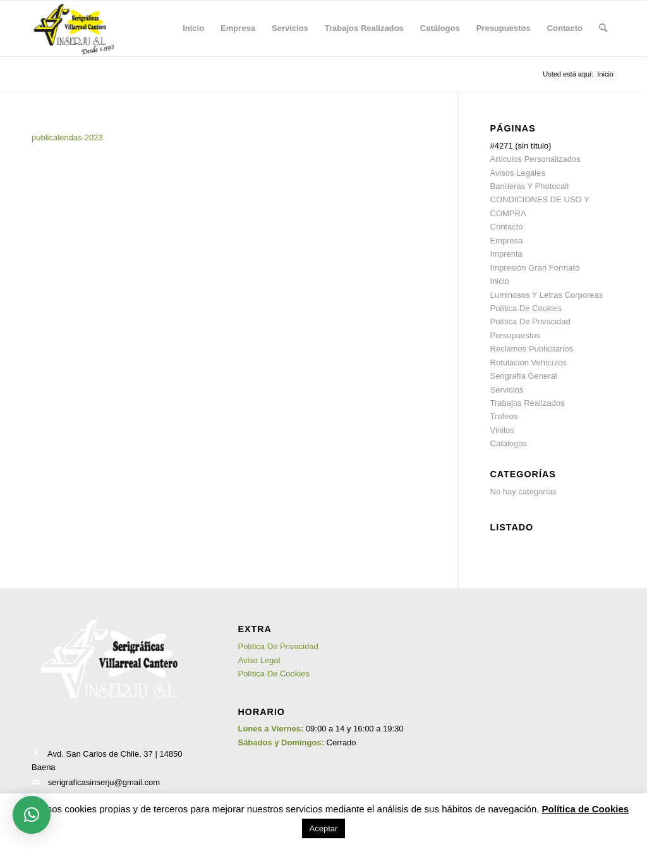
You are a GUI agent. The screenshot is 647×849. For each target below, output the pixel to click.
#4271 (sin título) (521, 145)
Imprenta (506, 254)
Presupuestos (515, 335)
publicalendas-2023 (67, 137)
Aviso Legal (259, 660)
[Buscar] (603, 28)
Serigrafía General (523, 376)
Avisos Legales (517, 173)
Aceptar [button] (324, 828)
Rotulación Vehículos (528, 362)
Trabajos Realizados (527, 403)
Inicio (499, 281)
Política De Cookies (526, 308)
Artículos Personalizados (535, 159)
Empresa (506, 240)
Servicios (507, 389)
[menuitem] (193, 28)
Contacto (506, 226)
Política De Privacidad (530, 321)
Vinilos (502, 430)
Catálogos (509, 443)
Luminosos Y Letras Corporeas (546, 295)
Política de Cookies (585, 808)
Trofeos (504, 416)
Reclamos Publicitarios (532, 348)
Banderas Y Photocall (529, 186)
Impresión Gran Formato (535, 267)
